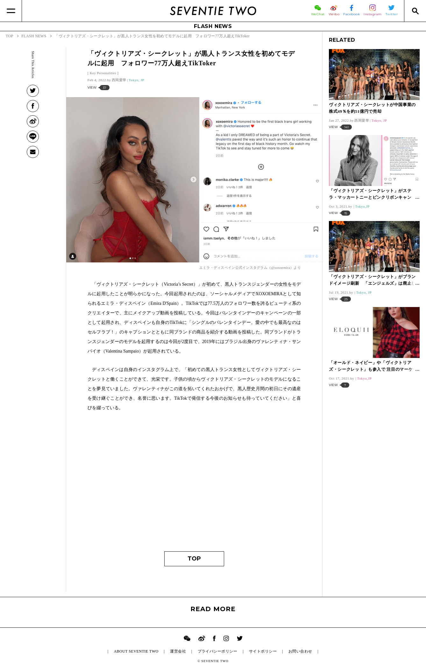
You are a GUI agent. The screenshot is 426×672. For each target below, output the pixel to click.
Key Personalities (103, 73)
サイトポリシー (263, 651)
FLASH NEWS (213, 26)
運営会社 (178, 651)
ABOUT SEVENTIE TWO (136, 651)
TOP (194, 558)
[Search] (415, 11)
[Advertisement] (194, 484)
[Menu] (11, 11)
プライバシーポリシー (218, 651)
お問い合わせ (300, 651)
